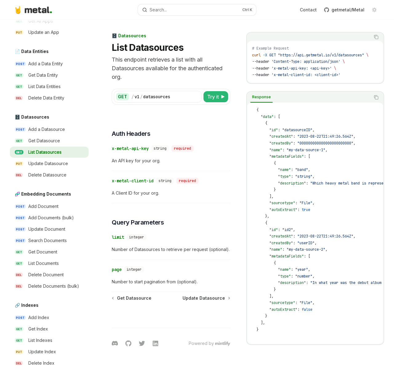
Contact (308, 9)
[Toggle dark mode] (374, 10)
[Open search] (197, 9)
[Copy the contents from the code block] (376, 37)
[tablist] (308, 37)
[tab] (261, 97)
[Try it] (215, 96)
